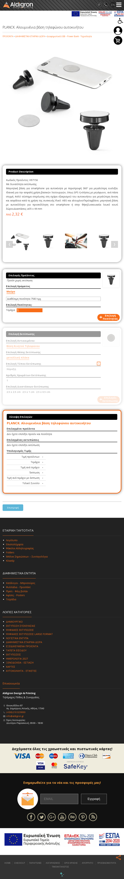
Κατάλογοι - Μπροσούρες (20, 583)
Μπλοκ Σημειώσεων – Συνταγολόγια (27, 556)
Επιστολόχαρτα (14, 544)
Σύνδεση (118, 30)
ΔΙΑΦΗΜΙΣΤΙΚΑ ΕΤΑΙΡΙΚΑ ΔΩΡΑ (30, 36)
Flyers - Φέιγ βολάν (17, 591)
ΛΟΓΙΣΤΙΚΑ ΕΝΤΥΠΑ (17, 638)
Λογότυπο (12, 540)
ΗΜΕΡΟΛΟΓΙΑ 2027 (17, 658)
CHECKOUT (19, 862)
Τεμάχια (10, 310)
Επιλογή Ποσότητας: (19, 304)
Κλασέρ (10, 560)
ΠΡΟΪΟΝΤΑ (8, 36)
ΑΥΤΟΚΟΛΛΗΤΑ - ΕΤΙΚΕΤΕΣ (21, 670)
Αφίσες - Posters (15, 595)
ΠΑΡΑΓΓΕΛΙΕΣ (35, 862)
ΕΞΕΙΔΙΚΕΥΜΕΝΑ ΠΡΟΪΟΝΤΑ (22, 646)
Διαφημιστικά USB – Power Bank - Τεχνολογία (69, 36)
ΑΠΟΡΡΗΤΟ (87, 862)
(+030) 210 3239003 (15, 712)
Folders (10, 552)
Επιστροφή (13, 507)
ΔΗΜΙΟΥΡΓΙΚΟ (14, 621)
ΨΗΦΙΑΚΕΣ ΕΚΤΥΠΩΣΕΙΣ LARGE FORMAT (29, 634)
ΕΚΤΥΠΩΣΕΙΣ (13, 654)
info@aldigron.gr (15, 716)
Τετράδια (11, 599)
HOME (7, 862)
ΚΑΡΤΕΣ (10, 666)
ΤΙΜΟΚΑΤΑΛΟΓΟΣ (60, 866)
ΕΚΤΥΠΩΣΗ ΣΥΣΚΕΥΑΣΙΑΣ (20, 625)
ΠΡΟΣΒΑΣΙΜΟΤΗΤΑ (106, 862)
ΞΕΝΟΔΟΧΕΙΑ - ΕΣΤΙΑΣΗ (20, 662)
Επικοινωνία (11, 683)
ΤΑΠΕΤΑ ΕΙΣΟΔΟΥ (16, 650)
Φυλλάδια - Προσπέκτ (18, 587)
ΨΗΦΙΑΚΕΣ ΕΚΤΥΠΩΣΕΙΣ (20, 630)
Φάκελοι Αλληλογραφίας (20, 548)
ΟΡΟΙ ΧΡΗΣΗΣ (71, 862)
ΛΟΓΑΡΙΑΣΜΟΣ (53, 862)
